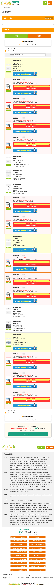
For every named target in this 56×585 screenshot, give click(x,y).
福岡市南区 (29, 472)
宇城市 (29, 459)
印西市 (37, 518)
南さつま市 (43, 489)
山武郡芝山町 (36, 520)
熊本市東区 (18, 457)
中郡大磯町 (45, 511)
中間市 (50, 480)
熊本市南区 (28, 457)
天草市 (35, 459)
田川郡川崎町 (36, 484)
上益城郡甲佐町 (34, 465)
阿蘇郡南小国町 (13, 463)
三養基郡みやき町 (45, 494)
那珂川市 (38, 476)
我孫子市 (47, 516)
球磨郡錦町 (25, 467)
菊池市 (18, 459)
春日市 (41, 474)
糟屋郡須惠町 (18, 478)
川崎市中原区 (46, 507)
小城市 (11, 496)
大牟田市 (12, 474)
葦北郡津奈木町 (19, 467)
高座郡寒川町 (39, 511)
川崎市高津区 (12, 509)
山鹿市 (14, 459)
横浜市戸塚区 (24, 505)
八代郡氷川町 (47, 465)
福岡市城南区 (40, 472)
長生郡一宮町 (45, 522)
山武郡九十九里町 (31, 522)
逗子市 (11, 511)
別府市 (14, 500)
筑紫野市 (37, 474)
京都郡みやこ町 (25, 486)
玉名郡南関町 (18, 461)
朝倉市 (26, 476)
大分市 (11, 500)
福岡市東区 (12, 472)
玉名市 (11, 459)
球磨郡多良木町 (31, 467)
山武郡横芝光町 (39, 522)
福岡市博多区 (17, 472)
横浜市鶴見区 (12, 503)
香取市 (47, 518)
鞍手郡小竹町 (43, 482)
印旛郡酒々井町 (13, 520)
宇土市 (21, 459)
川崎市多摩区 (18, 509)
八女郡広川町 (25, 480)
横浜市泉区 (17, 507)
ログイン (45, 3)
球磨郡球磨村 (30, 469)
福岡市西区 (34, 472)
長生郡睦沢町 (12, 524)
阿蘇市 (32, 459)
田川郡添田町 (24, 484)
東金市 (50, 520)
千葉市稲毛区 (25, 514)
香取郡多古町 (30, 520)
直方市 (30, 480)
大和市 (18, 511)
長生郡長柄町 (30, 524)
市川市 (47, 514)
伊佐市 (11, 491)
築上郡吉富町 (31, 486)
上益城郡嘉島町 (20, 465)
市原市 (35, 516)
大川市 (30, 474)
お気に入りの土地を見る (28, 41)
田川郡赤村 (48, 484)
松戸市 (15, 516)
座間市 (25, 511)
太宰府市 (12, 476)
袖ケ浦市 (30, 518)
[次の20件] (12, 50)
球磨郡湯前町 (37, 467)
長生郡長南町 (36, 524)
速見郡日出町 (29, 500)
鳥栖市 (14, 494)
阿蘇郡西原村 (37, 463)
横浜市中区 (30, 503)
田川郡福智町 (12, 486)
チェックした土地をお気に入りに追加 (28, 44)
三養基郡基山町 (31, 494)
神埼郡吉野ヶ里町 (23, 494)
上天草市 (25, 459)
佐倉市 (25, 516)
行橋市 (43, 480)
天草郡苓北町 (44, 469)
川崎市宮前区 (24, 509)
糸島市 (34, 476)
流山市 (39, 516)
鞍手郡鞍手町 (49, 482)
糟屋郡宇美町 (43, 476)
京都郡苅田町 (18, 486)
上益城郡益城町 (27, 465)
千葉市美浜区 (42, 514)
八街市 (34, 518)
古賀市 (15, 476)
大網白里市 (19, 522)
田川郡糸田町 (30, 484)
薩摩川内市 (24, 489)
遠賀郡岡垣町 (31, 482)
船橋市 (50, 514)
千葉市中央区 (12, 514)
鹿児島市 (12, 489)
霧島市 (31, 489)
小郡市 (33, 474)
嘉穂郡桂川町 (12, 484)
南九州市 (47, 489)
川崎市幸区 (40, 507)
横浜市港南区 (30, 505)
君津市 (15, 518)
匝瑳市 (11, 522)
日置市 (28, 489)
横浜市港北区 (18, 505)
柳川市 (20, 474)
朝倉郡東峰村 (48, 478)
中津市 (18, 500)
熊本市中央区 (12, 457)
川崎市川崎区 (34, 507)
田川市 (37, 480)
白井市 (41, 518)
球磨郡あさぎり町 (37, 469)
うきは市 (22, 476)
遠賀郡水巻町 (25, 482)
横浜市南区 (35, 503)
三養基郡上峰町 (38, 494)
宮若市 (11, 482)
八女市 (23, 474)
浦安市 (22, 518)
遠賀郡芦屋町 (19, 482)
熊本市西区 (23, 457)
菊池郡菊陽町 (42, 461)
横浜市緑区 (41, 505)
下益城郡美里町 (44, 459)
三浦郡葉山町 (33, 511)
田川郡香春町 (18, 484)
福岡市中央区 (23, 472)
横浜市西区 (25, 503)
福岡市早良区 (46, 472)
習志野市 (29, 516)
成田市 (22, 516)
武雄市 (50, 494)
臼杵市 (21, 500)
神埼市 (18, 494)
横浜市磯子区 (48, 503)
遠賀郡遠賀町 (37, 482)
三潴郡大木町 (19, 480)
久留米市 (16, 474)
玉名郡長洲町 (24, 461)
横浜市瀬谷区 (46, 505)
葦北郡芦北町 (12, 467)
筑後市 (26, 474)
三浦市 (14, 511)
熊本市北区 (33, 457)
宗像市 (48, 474)
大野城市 (44, 474)
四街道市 (26, 518)
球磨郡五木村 (18, 469)
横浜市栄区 (12, 507)
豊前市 (47, 480)
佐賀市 (11, 494)
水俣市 (48, 457)
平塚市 (39, 509)
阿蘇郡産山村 (25, 463)
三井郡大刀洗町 (13, 480)
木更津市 (12, 516)
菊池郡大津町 (36, 461)
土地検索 (14, 582)
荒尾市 (44, 457)
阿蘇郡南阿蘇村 (44, 463)
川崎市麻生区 (30, 509)
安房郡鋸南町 (42, 520)
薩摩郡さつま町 (20, 491)
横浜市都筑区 (29, 507)
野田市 (19, 516)
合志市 (39, 459)
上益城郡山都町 (40, 465)
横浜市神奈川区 (19, 503)
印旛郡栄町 (19, 520)
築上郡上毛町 (37, 486)
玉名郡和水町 (30, 461)
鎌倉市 (43, 509)
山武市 (14, 522)
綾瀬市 (29, 511)
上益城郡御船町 (13, 465)
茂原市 (47, 520)
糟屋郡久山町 (30, 478)
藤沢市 (46, 509)
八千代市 (43, 516)
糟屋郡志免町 (12, 478)
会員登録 (49, 3)
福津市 (19, 476)
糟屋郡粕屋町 (36, 478)
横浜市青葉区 (23, 507)
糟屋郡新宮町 (24, 478)
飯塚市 (33, 480)
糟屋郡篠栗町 (49, 476)
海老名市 (22, 511)
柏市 (33, 516)
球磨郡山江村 (24, 469)
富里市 (44, 518)
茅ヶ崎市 (50, 509)
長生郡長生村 (18, 524)
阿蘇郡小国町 (19, 463)
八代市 (37, 457)
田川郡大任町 (42, 484)
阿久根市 (16, 489)
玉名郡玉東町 (12, 461)
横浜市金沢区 (12, 505)
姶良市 (14, 491)
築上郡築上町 (43, 486)
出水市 (20, 489)
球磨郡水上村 (43, 467)
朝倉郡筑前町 (42, 478)
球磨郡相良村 (12, 469)
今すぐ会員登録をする (32, 87)
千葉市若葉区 (31, 514)
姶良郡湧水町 (26, 491)
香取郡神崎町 (24, 520)
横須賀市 (35, 509)
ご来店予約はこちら (28, 434)
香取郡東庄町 (24, 522)
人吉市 (41, 457)
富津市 (19, 518)
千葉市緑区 (37, 514)
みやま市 (30, 476)
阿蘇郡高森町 (31, 463)
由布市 (24, 500)
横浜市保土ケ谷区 (41, 503)
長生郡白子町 (24, 524)
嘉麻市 (14, 482)
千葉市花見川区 (19, 514)
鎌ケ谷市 (12, 518)
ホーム (3, 7)
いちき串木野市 (37, 489)
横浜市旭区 (36, 505)
